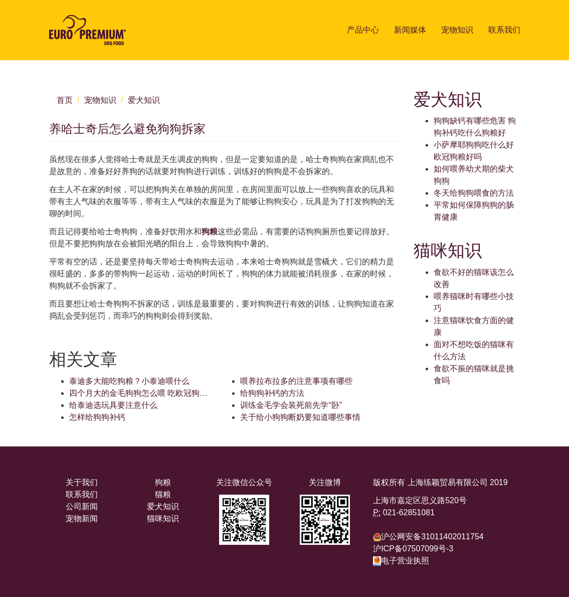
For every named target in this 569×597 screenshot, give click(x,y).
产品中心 (363, 30)
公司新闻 (82, 506)
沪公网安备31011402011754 (432, 536)
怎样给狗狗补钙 (97, 417)
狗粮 (210, 231)
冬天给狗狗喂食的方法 (474, 193)
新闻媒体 (410, 30)
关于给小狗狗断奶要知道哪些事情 (300, 417)
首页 (65, 100)
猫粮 (163, 494)
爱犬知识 (144, 100)
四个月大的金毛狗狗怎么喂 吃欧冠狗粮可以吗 (150, 393)
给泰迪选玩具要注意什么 (113, 405)
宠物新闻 (82, 518)
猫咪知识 (163, 518)
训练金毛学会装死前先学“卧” (291, 405)
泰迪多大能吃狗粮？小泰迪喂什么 (129, 381)
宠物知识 (457, 30)
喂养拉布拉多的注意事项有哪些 (296, 381)
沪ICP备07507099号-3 (413, 548)
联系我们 (504, 30)
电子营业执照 (401, 560)
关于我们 (82, 482)
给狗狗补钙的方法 (272, 393)
